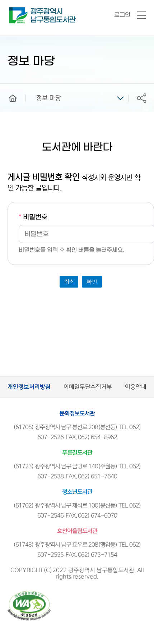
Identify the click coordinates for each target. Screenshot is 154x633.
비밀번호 (33, 217)
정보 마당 (48, 98)
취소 (69, 282)
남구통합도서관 (19, 10)
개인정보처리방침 (29, 387)
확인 (92, 282)
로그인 (122, 15)
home (7, 87)
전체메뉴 (141, 15)
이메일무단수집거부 (88, 387)
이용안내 (135, 387)
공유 (141, 98)
